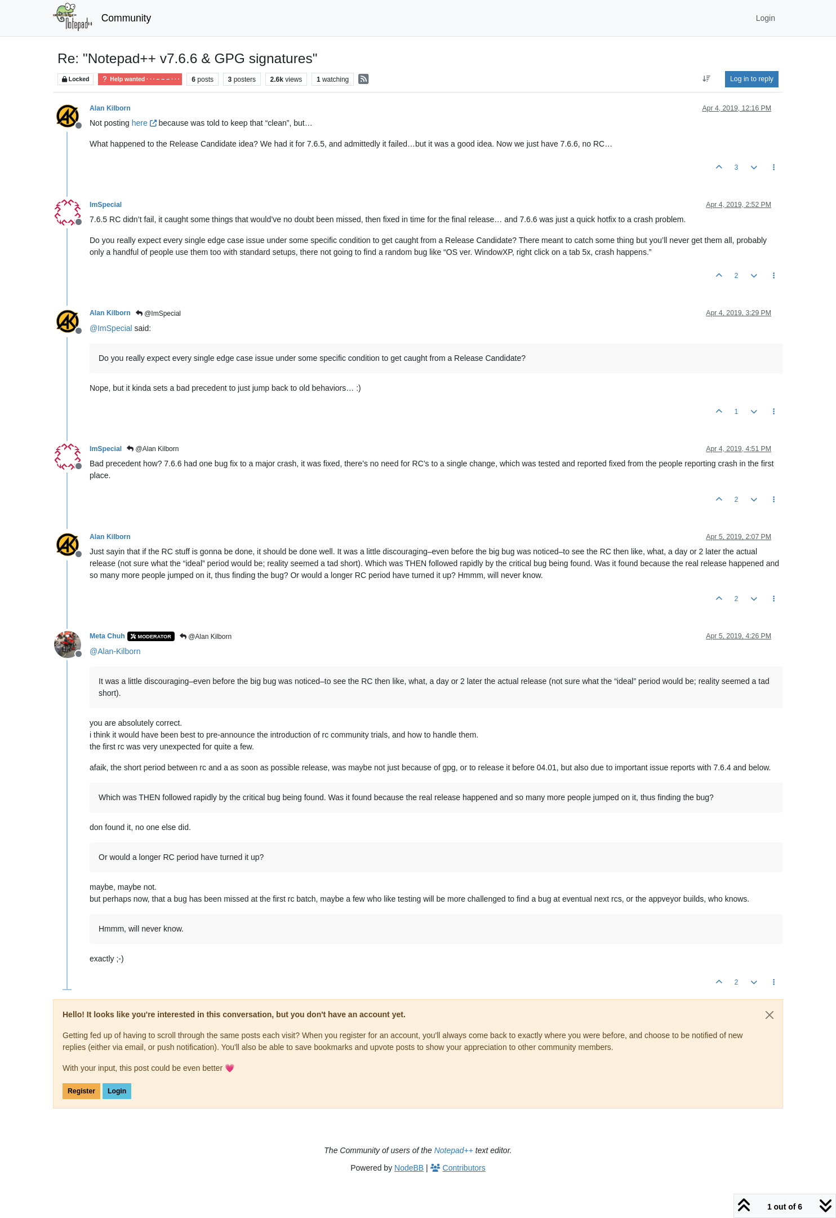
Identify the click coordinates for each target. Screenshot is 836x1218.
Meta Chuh (107, 636)
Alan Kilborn (110, 108)
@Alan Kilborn (153, 449)
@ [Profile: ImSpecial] (111, 328)
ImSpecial (106, 205)
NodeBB (409, 1167)
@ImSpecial (158, 313)
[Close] (769, 1015)
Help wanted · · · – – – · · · (140, 79)
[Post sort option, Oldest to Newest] (706, 79)
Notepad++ (453, 1150)
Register (81, 1091)
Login (117, 1091)
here (144, 122)
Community (126, 18)
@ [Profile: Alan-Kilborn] (115, 651)
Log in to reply (751, 79)
